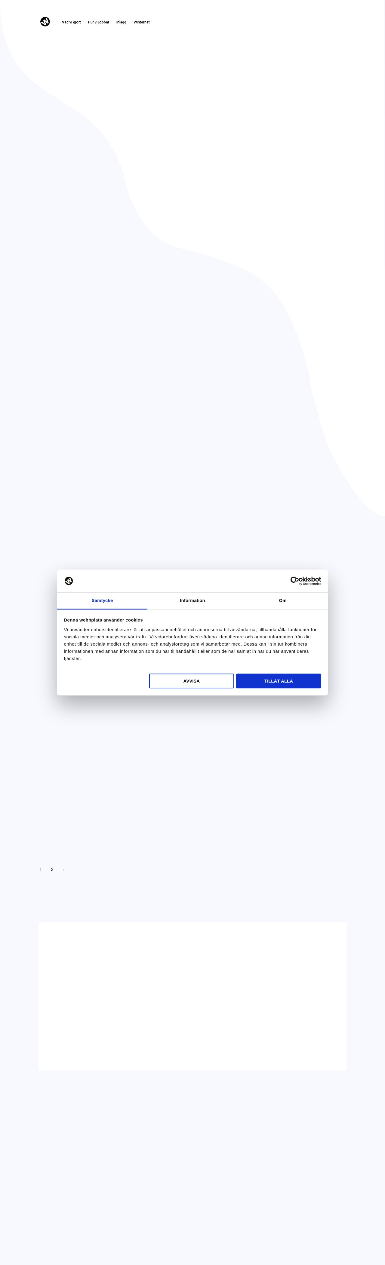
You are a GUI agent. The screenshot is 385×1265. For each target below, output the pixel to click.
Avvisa (191, 681)
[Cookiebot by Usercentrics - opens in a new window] (295, 580)
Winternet (142, 22)
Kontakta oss (328, 24)
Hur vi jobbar (98, 22)
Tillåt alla (278, 681)
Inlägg (121, 22)
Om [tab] (282, 600)
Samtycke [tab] (102, 600)
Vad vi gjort (71, 22)
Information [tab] (192, 600)
